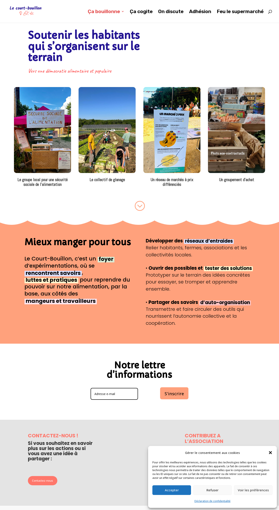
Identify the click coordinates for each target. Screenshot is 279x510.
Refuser (212, 490)
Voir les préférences (253, 490)
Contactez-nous (42, 480)
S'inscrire (174, 394)
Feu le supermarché (240, 12)
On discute (170, 12)
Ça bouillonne (104, 12)
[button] (270, 452)
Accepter (172, 490)
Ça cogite (141, 12)
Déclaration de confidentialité (212, 501)
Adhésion (200, 12)
